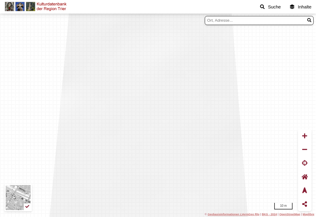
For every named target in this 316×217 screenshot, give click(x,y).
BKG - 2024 (269, 214)
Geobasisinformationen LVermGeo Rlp (233, 214)
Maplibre (308, 214)
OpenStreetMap (289, 214)
